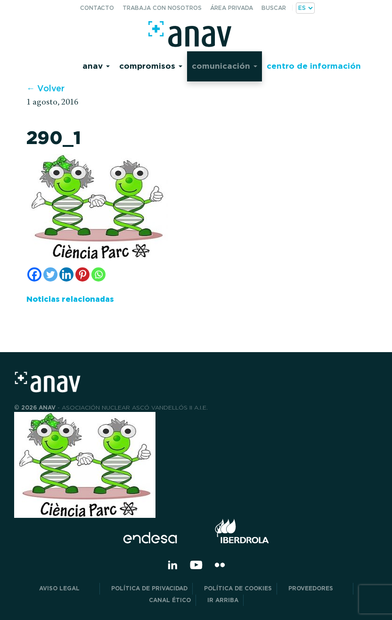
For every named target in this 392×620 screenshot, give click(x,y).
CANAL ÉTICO (170, 600)
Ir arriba (222, 600)
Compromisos (150, 65)
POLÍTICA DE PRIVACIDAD (149, 588)
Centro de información (314, 65)
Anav (96, 65)
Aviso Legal (67, 588)
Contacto (97, 8)
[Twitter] (50, 274)
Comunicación (224, 65)
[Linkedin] (66, 274)
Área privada (231, 8)
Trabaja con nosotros (162, 8)
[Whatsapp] (98, 274)
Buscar (273, 8)
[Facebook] (34, 274)
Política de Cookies (238, 588)
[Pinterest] (82, 274)
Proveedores (318, 588)
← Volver (45, 88)
